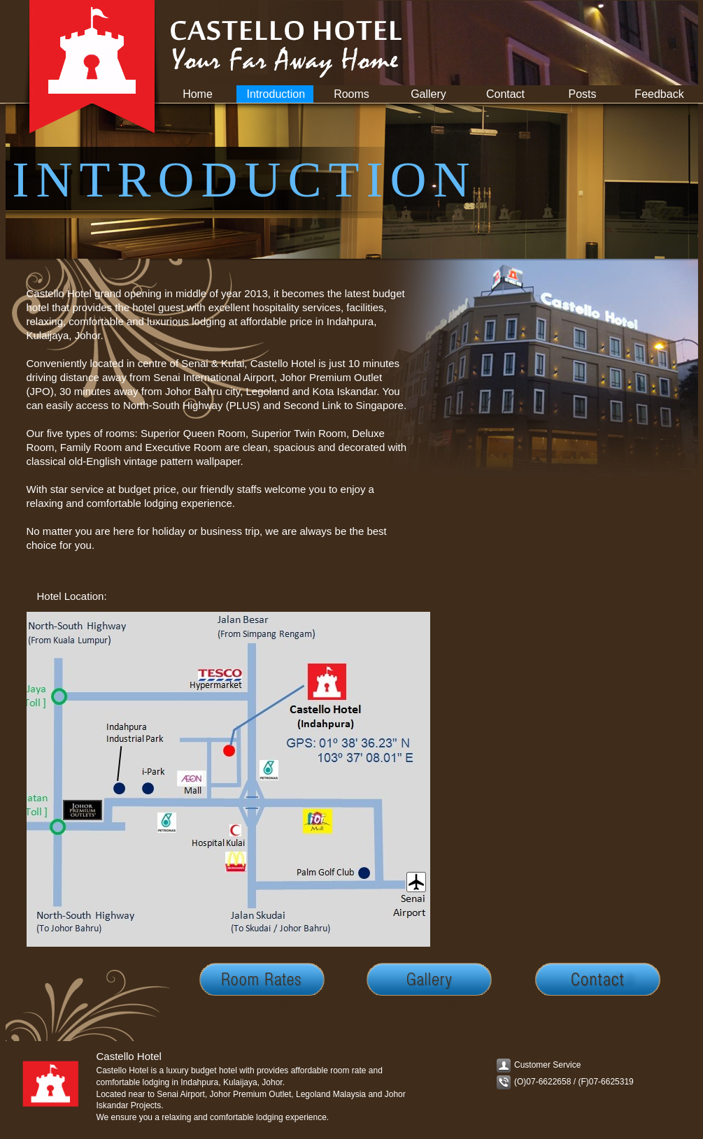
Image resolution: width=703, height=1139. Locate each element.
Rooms (351, 94)
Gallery (428, 94)
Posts (582, 94)
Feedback (658, 94)
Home (198, 94)
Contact (505, 94)
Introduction (276, 94)
